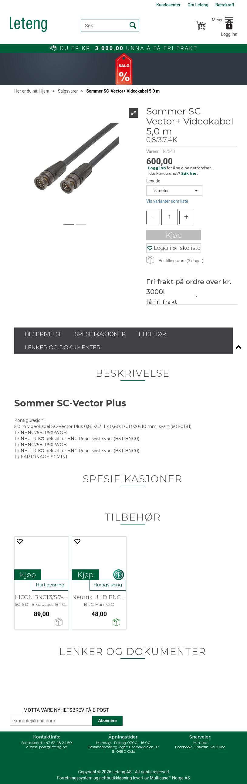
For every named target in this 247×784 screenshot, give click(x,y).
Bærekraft (224, 4)
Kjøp (174, 235)
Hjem (44, 91)
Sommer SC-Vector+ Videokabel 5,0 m (123, 91)
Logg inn (229, 34)
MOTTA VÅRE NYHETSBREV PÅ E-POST (66, 710)
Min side (200, 742)
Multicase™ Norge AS (170, 778)
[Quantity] (169, 217)
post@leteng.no (53, 747)
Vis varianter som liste (167, 201)
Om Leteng (198, 4)
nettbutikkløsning (115, 778)
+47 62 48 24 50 (58, 742)
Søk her (189, 173)
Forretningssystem (74, 778)
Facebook (183, 747)
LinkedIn (201, 747)
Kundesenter (168, 4)
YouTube (217, 747)
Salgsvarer (68, 91)
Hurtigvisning (50, 585)
